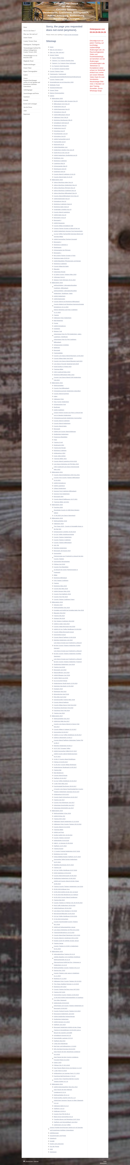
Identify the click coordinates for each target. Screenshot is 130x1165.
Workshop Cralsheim (60, 450)
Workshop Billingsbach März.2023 (64, 374)
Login (105, 1161)
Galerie (52, 95)
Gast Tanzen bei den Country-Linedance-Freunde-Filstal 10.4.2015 (66, 1058)
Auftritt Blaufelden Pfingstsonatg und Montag (67, 261)
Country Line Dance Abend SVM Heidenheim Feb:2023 (67, 379)
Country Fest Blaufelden (61, 567)
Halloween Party (59, 399)
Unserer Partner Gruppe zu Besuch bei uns (67, 228)
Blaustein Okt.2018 (59, 613)
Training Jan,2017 (59, 800)
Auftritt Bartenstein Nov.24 (62, 198)
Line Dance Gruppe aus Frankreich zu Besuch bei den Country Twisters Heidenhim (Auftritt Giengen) (68, 645)
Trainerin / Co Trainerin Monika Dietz (63, 60)
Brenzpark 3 (57, 220)
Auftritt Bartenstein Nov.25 (62, 109)
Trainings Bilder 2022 (60, 458)
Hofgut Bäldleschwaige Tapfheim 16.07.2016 (67, 856)
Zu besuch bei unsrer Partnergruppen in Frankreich (66, 571)
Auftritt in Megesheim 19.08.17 (63, 737)
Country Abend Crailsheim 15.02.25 (64, 174)
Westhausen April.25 (60, 169)
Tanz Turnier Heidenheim (61, 402)
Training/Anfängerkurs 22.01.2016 (64, 932)
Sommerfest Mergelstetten (62, 561)
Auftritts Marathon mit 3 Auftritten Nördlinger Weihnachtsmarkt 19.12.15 (67, 958)
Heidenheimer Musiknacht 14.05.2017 (65, 767)
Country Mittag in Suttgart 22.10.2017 (65, 729)
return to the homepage (71, 34)
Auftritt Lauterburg (59, 485)
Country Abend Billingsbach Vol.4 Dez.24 (66, 196)
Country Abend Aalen (60, 426)
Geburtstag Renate (59, 272)
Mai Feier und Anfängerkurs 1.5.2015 (65, 1046)
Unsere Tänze (54, 90)
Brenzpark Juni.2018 (60, 670)
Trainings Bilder (58, 369)
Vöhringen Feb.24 (59, 277)
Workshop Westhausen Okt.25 (63, 120)
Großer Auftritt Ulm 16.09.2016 (63, 835)
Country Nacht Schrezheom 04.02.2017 (66, 797)
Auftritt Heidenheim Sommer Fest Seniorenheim (68, 231)
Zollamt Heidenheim (60, 488)
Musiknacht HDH (59, 445)
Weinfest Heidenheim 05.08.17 (63, 745)
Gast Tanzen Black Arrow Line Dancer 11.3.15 (68, 1068)
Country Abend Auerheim (61, 393)
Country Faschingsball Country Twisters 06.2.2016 (66, 923)
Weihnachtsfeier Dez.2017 (62, 718)
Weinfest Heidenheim (60, 548)
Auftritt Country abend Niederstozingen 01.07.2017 (65, 755)
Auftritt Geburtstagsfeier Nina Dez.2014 (66, 1087)
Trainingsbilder (58, 353)
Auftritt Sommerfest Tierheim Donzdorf (65, 239)
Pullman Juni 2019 (59, 564)
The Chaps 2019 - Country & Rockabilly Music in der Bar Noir (68, 528)
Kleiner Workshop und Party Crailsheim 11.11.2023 (66, 311)
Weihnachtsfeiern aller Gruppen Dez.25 (66, 101)
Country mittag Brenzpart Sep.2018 (64, 626)
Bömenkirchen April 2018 (61, 694)
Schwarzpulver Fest (60, 404)
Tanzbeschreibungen (56, 87)
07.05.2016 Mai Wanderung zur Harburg (66, 894)
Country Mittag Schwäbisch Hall (63, 225)
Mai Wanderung (58, 773)
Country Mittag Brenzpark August (64, 632)
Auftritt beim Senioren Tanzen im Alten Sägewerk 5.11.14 (68, 1102)
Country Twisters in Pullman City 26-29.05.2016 (68, 902)
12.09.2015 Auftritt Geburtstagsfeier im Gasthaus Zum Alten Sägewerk (68, 999)
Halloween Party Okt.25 (61, 117)
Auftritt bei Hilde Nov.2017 (62, 721)
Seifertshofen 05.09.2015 (61, 1003)
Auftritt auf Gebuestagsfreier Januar (64, 927)
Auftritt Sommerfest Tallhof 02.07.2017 (65, 751)
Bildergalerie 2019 (57, 518)
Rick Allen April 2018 (60, 697)
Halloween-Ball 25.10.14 (61, 1106)
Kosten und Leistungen (57, 1144)
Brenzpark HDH (58, 496)
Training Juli (57, 867)
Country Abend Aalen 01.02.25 (63, 177)
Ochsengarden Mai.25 (60, 166)
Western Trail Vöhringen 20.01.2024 (65, 280)
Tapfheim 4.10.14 (59, 1108)
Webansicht (103, 1163)
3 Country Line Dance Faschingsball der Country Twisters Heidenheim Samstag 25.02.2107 (68, 790)
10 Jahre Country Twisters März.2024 (65, 274)
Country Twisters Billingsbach (63, 542)
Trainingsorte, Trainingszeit (58, 74)
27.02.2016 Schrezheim (61, 919)
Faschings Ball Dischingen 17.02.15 (64, 1076)
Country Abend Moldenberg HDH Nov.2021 (67, 475)
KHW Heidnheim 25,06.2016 (62, 873)
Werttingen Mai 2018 (60, 691)
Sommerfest (57, 553)
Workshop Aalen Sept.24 (61, 207)
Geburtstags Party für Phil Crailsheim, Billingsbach (65, 341)
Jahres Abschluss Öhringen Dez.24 (64, 188)
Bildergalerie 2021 (57, 472)
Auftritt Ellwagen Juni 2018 (62, 675)
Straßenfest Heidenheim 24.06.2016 (65, 878)
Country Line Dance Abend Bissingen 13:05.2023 (69, 355)
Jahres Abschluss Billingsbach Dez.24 (65, 193)
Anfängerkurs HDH (59, 453)
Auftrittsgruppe (54, 1133)
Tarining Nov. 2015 (59, 970)
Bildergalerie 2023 (57, 282)
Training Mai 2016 (59, 900)
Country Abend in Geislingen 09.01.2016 (66, 938)
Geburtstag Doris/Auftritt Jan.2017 (64, 805)
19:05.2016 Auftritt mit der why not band (66, 892)
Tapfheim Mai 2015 (59, 1041)
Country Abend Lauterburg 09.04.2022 (65, 461)
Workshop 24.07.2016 (60, 854)
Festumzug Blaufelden (60, 437)
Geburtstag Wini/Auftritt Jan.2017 (64, 808)
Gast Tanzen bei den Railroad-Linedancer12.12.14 (63, 1091)
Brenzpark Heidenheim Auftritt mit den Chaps (67, 1027)
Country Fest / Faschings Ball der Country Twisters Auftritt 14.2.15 (66, 1080)
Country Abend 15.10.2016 (62, 827)
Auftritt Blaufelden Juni (60, 147)
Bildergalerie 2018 (57, 602)
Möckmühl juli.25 (59, 144)
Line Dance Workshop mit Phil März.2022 (66, 464)
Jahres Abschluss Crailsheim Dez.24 (65, 190)
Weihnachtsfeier (59, 385)
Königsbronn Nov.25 (60, 112)
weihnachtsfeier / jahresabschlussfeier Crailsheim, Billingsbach (65, 287)
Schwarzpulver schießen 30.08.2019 (65, 531)
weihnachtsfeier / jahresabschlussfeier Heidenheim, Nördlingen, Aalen (65, 292)
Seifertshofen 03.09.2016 (61, 840)
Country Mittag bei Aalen (61, 266)
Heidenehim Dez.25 (60, 106)
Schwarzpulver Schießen (61, 345)
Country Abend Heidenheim (62, 423)
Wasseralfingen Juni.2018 (61, 672)
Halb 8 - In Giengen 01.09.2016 (63, 843)
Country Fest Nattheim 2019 (62, 594)
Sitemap (36, 1161)
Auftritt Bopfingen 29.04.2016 (62, 908)
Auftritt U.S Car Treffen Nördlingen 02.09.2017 (68, 735)
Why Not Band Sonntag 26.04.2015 (64, 1049)
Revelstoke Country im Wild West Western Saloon (66, 511)
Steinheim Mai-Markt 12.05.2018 (63, 686)
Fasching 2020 (58, 507)
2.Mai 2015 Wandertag (61, 1043)
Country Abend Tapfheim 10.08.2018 (65, 637)
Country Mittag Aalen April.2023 (63, 358)
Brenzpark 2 (57, 242)
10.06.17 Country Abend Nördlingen (64, 759)
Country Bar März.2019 (61, 588)
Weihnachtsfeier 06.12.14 (61, 1095)
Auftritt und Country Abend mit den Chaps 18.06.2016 (66, 882)
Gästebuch (53, 1138)
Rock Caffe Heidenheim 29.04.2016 (64, 905)
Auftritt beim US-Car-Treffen (62, 1125)
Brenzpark (57, 350)
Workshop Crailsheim (60, 160)
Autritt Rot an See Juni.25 (61, 152)
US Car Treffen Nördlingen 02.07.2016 (65, 870)
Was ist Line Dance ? (56, 49)
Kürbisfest (57, 328)
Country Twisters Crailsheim (62, 540)
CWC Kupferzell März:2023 (62, 372)
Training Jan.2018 (59, 713)
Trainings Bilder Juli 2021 (61, 502)
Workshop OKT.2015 (60, 986)
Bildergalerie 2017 (57, 716)
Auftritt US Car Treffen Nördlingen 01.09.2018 (67, 629)
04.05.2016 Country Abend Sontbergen (65, 897)
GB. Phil (56, 545)
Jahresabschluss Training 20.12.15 (64, 954)
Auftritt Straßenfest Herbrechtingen (64, 1016)
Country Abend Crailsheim (62, 420)
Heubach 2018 (58, 689)
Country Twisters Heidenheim (63, 537)
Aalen (55, 396)
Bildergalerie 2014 (57, 1084)
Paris (55, 439)
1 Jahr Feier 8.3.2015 (60, 1070)
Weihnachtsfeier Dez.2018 (62, 607)
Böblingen (57, 347)
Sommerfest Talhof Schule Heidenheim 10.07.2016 (65, 861)
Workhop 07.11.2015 (60, 978)
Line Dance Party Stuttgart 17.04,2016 (65, 911)
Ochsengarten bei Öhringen (62, 250)
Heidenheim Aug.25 (60, 128)
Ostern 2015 (57, 1062)
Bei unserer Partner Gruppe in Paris (64, 255)
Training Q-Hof (58, 442)
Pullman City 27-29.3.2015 (62, 1065)
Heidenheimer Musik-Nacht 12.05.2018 (65, 683)
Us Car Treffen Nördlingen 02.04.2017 (65, 781)
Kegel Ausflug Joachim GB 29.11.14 (65, 1097)
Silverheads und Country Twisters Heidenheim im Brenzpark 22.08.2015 (68, 1007)
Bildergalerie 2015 (57, 951)
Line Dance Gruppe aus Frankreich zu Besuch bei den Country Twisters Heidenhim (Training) (68, 660)
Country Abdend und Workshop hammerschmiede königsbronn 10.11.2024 (69, 305)
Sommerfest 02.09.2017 (61, 732)
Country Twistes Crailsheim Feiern (64, 599)
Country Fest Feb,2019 (61, 596)
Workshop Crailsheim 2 (61, 244)
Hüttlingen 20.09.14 (60, 1111)
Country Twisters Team (57, 71)
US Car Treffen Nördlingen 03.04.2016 (65, 916)
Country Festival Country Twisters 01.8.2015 (67, 1011)
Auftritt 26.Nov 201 (59, 816)
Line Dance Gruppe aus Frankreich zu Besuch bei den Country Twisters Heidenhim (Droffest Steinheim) (68, 653)
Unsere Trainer (54, 55)
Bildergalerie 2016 (57, 810)
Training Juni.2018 (59, 667)
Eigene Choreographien (57, 93)
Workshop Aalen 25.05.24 (61, 258)
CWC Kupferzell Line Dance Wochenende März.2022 (66, 468)
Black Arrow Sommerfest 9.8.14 (63, 1116)
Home (51, 47)
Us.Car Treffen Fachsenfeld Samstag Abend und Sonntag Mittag (68, 235)
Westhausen (57, 247)
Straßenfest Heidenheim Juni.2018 (64, 664)
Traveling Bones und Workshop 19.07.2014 (67, 1119)
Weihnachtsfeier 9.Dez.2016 (62, 813)
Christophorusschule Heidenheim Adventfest (67, 391)
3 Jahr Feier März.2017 (61, 783)
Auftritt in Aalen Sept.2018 (62, 624)
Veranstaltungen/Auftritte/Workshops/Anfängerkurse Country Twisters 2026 (65, 78)
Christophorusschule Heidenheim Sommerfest (68, 418)
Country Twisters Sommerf (62, 838)
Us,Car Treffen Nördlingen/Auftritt (64, 534)
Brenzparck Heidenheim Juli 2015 (64, 1014)
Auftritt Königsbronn (60, 326)
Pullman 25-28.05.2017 (61, 762)
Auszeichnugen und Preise (58, 1135)
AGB (51, 1149)
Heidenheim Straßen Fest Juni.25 (64, 150)
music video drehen (60, 456)
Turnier (56, 323)
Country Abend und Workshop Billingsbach (67, 301)
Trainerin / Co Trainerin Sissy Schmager (64, 63)
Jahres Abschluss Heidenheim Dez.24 (65, 185)
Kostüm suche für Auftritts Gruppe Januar (66, 940)
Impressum (53, 1152)
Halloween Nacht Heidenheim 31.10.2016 (66, 821)
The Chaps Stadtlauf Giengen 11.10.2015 (66, 984)
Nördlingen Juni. (59, 158)
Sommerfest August (60, 634)
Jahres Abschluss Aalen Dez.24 (63, 182)
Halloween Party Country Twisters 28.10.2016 (67, 824)
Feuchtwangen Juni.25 (61, 133)
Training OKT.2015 (59, 992)
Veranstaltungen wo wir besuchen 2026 (61, 82)
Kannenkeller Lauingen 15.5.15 (63, 1038)
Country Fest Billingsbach (61, 388)
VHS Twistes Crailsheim (61, 580)
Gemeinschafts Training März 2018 (64, 699)
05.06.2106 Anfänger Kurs (62, 889)
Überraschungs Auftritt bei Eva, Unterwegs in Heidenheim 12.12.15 (67, 964)
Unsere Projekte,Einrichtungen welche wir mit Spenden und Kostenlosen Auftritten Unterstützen (66, 1129)
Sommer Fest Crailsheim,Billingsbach (65, 491)
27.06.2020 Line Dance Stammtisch (64, 515)
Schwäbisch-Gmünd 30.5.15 (62, 1035)
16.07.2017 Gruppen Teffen (62, 748)
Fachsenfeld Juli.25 (60, 142)
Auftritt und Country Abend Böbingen (65, 431)
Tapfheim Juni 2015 (60, 1024)
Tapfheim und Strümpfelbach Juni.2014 (65, 1122)
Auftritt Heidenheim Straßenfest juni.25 (65, 155)
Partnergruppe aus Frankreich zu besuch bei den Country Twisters (68, 557)
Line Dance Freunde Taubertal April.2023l (66, 364)
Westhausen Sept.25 (60, 125)
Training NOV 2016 (59, 819)
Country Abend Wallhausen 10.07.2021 (65, 499)
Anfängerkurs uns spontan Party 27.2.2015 (67, 1073)
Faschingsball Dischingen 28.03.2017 (65, 786)
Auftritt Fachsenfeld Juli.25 (62, 139)
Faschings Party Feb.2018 (62, 710)
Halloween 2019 (59, 523)
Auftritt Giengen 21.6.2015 (62, 1022)
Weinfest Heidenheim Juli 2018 (63, 640)
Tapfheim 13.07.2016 (60, 846)
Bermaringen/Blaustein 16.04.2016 (64, 913)
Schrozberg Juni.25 (60, 136)
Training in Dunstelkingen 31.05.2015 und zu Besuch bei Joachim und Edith (67, 1031)
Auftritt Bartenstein (59, 299)
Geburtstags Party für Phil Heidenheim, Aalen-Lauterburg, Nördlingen (68, 335)
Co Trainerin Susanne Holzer (60, 68)
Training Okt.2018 (59, 615)
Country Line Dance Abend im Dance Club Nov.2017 (66, 725)
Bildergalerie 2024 (57, 179)
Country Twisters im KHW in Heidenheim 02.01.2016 (66, 947)
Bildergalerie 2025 (57, 98)
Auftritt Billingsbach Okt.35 (62, 114)
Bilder (55, 575)
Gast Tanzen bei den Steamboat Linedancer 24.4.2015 (67, 1053)
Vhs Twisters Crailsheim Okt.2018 (64, 621)
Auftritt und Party (59, 832)
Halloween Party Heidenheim (62, 318)
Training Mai (57, 770)
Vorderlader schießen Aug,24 (62, 209)
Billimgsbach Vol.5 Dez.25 (62, 104)
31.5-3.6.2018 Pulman (60, 680)
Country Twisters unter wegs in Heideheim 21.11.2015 (66, 974)
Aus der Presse (54, 1146)
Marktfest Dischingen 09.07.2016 (64, 865)
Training (56, 315)
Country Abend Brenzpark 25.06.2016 (65, 875)
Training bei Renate (60, 448)
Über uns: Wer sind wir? (57, 52)
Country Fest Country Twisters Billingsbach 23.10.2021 (67, 479)
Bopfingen (57, 407)
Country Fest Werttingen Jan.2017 (64, 802)
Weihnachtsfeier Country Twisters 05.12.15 (67, 967)
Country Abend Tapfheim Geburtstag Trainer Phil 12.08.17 (68, 741)
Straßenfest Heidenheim (61, 434)
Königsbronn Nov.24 (60, 201)
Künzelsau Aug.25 (59, 131)
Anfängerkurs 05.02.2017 (61, 794)
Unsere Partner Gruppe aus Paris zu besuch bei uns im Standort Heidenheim (68, 414)
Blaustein (56, 269)
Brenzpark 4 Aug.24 (60, 217)
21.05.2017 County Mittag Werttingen (65, 764)
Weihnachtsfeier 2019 (60, 521)
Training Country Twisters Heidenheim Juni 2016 (68, 886)
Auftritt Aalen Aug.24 (60, 215)
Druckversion (28, 1161)
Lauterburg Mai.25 (59, 163)
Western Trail (58, 331)
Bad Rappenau (58, 320)
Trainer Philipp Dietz (58, 58)
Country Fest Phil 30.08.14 (62, 1114)
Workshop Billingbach (60, 578)
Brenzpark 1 (57, 253)
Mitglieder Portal (55, 85)
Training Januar (58, 943)
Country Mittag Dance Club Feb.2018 (65, 705)
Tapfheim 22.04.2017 (60, 778)
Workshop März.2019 (60, 586)
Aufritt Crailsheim (59, 410)
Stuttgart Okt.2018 (59, 618)
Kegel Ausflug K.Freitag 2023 (62, 366)
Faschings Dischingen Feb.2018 (63, 708)
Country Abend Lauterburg (62, 212)
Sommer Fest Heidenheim (62, 494)
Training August (58, 848)
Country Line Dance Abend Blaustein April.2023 (68, 361)
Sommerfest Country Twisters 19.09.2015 (66, 995)
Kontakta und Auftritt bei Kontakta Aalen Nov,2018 (69, 610)
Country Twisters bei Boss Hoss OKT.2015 (66, 989)
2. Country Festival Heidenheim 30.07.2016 (67, 851)
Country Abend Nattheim (61, 702)
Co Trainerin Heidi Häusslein (60, 66)
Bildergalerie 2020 (57, 504)
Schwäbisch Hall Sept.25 (61, 123)
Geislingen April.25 (59, 171)
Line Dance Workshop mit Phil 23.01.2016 (66, 930)
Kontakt (52, 1141)
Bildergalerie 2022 (57, 383)
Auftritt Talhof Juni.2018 (61, 678)
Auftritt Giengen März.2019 (62, 591)
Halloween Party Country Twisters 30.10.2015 (67, 981)
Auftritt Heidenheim (59, 296)
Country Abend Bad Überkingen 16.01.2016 (67, 935)
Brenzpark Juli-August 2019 (62, 550)
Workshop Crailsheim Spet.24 (63, 204)
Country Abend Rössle (60, 775)
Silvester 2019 (58, 605)
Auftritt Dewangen (59, 223)
